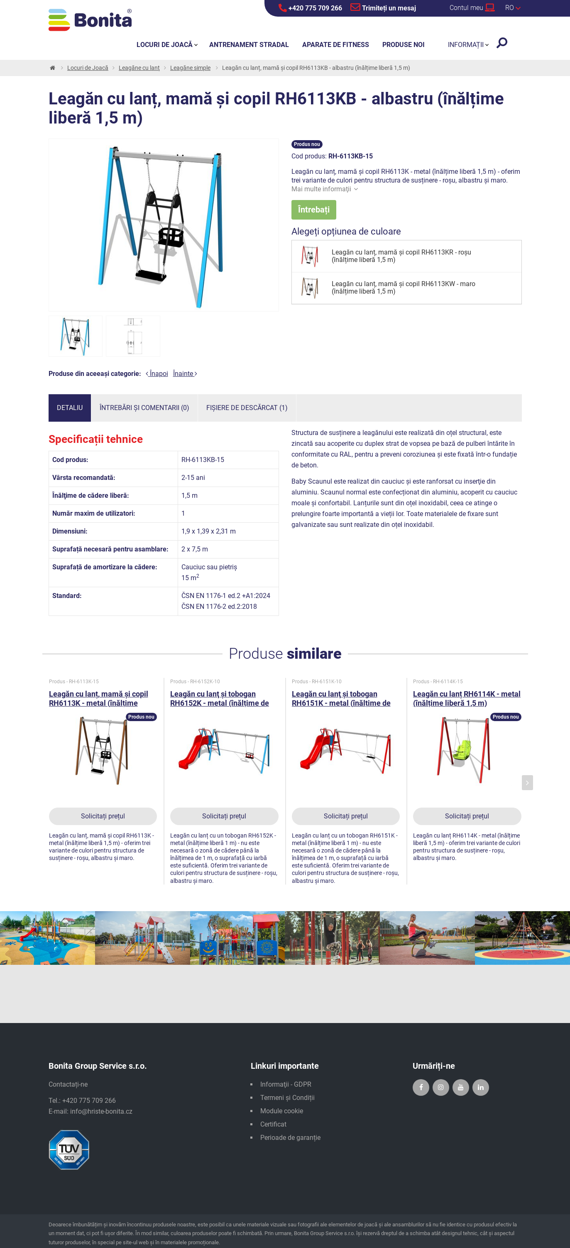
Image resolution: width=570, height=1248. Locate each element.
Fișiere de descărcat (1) (247, 408)
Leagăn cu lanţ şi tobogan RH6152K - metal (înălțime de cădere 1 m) (219, 703)
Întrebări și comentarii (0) (144, 408)
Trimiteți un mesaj (383, 7)
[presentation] (527, 783)
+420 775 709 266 (310, 8)
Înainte (185, 374)
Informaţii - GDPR (285, 1084)
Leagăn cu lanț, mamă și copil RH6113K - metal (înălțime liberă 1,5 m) (98, 703)
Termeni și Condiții (287, 1098)
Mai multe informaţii (324, 189)
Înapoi (157, 374)
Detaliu (70, 408)
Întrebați (314, 210)
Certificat (273, 1124)
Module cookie (281, 1111)
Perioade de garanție (290, 1138)
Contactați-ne (68, 1084)
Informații (466, 45)
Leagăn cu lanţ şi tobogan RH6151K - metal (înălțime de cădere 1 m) (341, 703)
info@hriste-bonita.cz (101, 1111)
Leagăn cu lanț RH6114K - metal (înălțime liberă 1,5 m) (467, 698)
